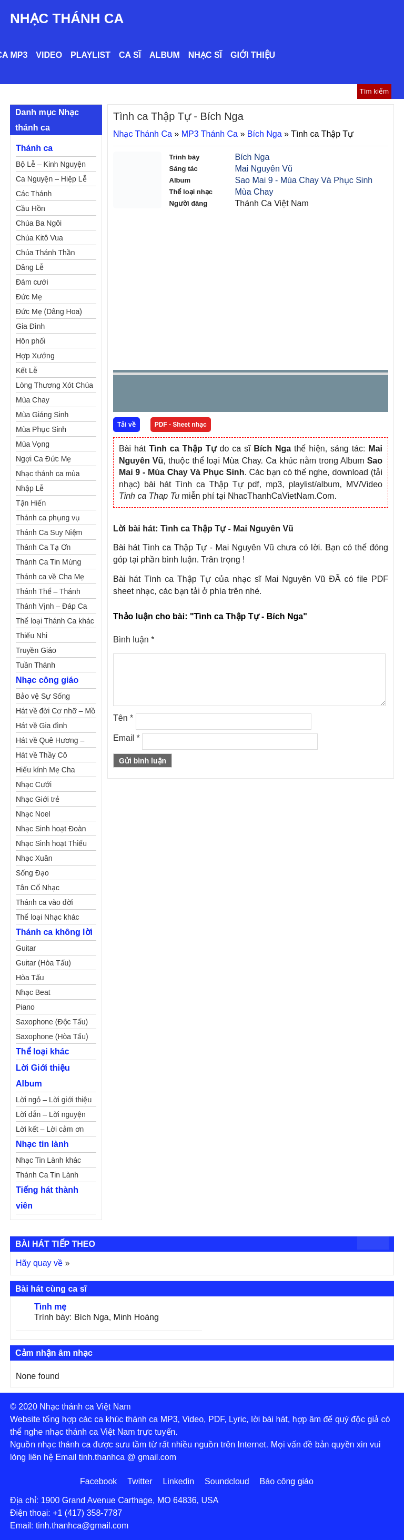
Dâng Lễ (30, 267)
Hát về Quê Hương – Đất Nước (50, 742)
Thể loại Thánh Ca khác (55, 621)
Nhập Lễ (30, 488)
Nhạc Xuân (34, 858)
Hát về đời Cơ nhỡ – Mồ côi (55, 712)
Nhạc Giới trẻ (37, 799)
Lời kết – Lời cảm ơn (50, 1129)
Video (49, 55)
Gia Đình (30, 326)
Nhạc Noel (33, 814)
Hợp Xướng (35, 355)
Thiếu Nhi (31, 635)
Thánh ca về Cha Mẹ (50, 576)
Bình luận (133, 639)
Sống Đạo (32, 873)
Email (126, 737)
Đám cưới (32, 282)
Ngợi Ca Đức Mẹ (43, 459)
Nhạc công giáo (47, 680)
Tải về (126, 424)
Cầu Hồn (30, 208)
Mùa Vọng (32, 444)
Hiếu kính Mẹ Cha (45, 770)
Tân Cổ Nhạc (37, 887)
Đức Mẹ (29, 297)
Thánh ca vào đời (44, 902)
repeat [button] (215, 395)
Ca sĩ (130, 55)
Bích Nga (264, 133)
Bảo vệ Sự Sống (43, 696)
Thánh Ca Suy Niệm (49, 532)
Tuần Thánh (35, 665)
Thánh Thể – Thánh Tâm (48, 593)
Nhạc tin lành (42, 1144)
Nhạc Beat (33, 992)
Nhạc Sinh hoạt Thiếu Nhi (51, 845)
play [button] (154, 394)
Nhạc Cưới (34, 784)
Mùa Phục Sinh (41, 429)
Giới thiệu (252, 55)
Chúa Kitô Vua (39, 238)
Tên (123, 717)
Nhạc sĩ (205, 55)
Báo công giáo (287, 1481)
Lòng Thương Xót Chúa (54, 385)
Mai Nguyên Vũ (263, 168)
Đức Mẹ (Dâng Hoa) (49, 311)
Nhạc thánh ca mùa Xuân (48, 475)
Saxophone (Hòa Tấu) (52, 1036)
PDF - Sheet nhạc (181, 424)
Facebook (98, 1481)
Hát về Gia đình (41, 725)
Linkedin (178, 1481)
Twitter (139, 1481)
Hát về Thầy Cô (41, 755)
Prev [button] (127, 396)
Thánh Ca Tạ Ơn (43, 547)
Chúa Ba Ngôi (39, 223)
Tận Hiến (31, 503)
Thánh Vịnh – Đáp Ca (51, 606)
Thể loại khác (42, 1051)
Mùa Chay (254, 191)
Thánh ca (34, 148)
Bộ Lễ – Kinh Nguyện (51, 164)
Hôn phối (30, 341)
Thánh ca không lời (54, 932)
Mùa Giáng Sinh (42, 414)
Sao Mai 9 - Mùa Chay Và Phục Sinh (304, 180)
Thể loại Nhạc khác (47, 917)
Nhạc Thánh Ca (67, 18)
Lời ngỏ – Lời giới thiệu (54, 1099)
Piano (25, 1007)
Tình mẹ (50, 1306)
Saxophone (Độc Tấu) (52, 1022)
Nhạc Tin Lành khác (48, 1160)
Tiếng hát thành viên (47, 1197)
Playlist (90, 55)
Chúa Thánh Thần (45, 252)
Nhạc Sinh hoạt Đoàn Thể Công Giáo (51, 830)
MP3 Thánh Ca (209, 133)
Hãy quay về (39, 1263)
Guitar (26, 948)
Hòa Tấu (30, 977)
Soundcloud (227, 1481)
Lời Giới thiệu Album (43, 1075)
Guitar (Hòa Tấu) (43, 963)
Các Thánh (34, 193)
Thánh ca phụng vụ (48, 518)
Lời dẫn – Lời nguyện (51, 1114)
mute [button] (318, 394)
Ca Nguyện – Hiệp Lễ (51, 179)
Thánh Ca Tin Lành (47, 1175)
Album (164, 55)
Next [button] (181, 396)
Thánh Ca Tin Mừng (48, 562)
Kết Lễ (26, 370)
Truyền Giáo (36, 650)
